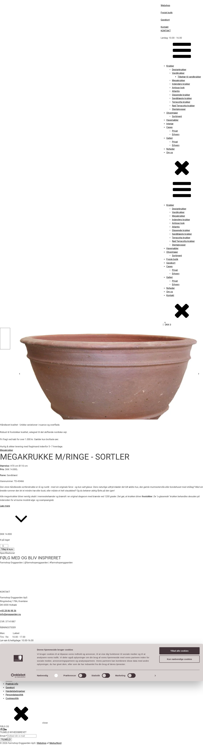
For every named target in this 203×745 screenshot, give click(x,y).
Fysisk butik (172, 259)
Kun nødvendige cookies (179, 723)
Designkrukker (179, 69)
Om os (169, 152)
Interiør (170, 123)
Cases (169, 127)
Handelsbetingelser (15, 691)
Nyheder (170, 149)
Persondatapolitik (14, 694)
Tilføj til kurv (7, 549)
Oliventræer (172, 113)
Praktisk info (12, 684)
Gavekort (170, 263)
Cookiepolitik (12, 698)
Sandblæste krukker (182, 98)
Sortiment (177, 116)
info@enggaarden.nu (10, 614)
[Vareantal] (4, 546)
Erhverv (175, 134)
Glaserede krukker (181, 94)
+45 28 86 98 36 (8, 610)
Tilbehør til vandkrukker (189, 76)
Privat (175, 131)
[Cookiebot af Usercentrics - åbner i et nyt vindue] (18, 739)
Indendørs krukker (181, 84)
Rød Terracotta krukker (183, 105)
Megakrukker (178, 80)
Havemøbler (172, 120)
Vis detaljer (146, 739)
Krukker (170, 66)
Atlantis (176, 91)
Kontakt (170, 295)
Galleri (169, 138)
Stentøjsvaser (179, 109)
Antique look (178, 87)
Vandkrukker (178, 73)
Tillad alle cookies (179, 714)
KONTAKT (166, 30)
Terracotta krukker (181, 102)
